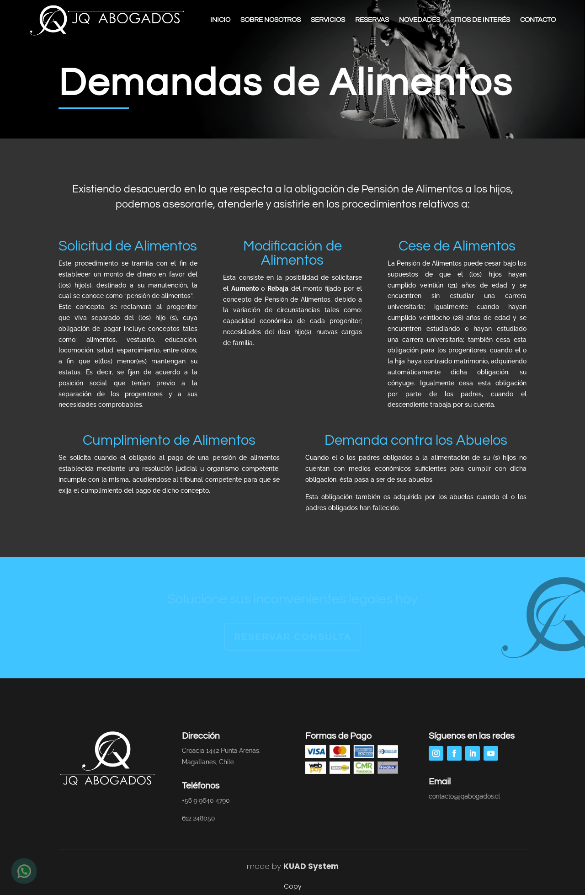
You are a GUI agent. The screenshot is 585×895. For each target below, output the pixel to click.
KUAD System (311, 866)
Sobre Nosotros (270, 20)
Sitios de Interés (480, 20)
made (258, 866)
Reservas (372, 20)
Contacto (538, 20)
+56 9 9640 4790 (205, 800)
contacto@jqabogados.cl (463, 796)
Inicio (220, 20)
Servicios (328, 20)
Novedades (419, 20)
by (275, 866)
